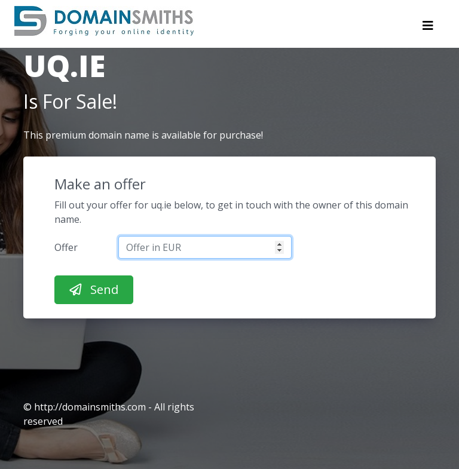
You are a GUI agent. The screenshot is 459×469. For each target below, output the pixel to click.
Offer (66, 247)
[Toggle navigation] (428, 29)
